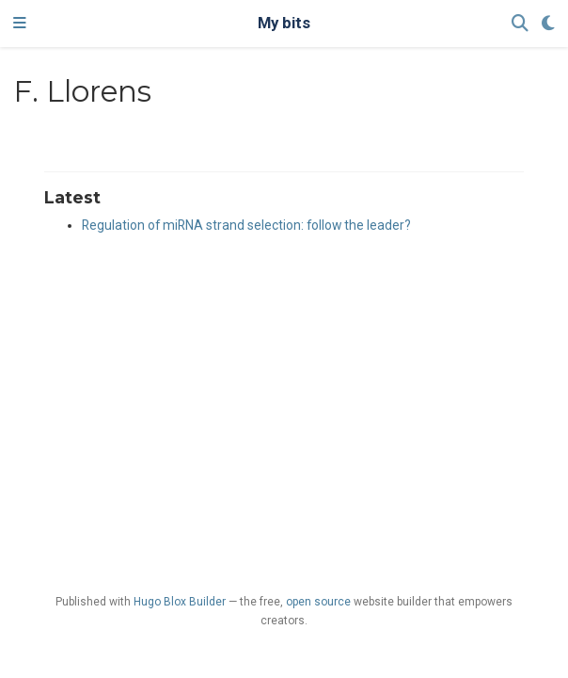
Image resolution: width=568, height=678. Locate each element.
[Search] (520, 24)
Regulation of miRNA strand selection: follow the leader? (246, 225)
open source (318, 601)
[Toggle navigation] (19, 23)
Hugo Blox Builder (180, 601)
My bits (284, 23)
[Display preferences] (548, 24)
